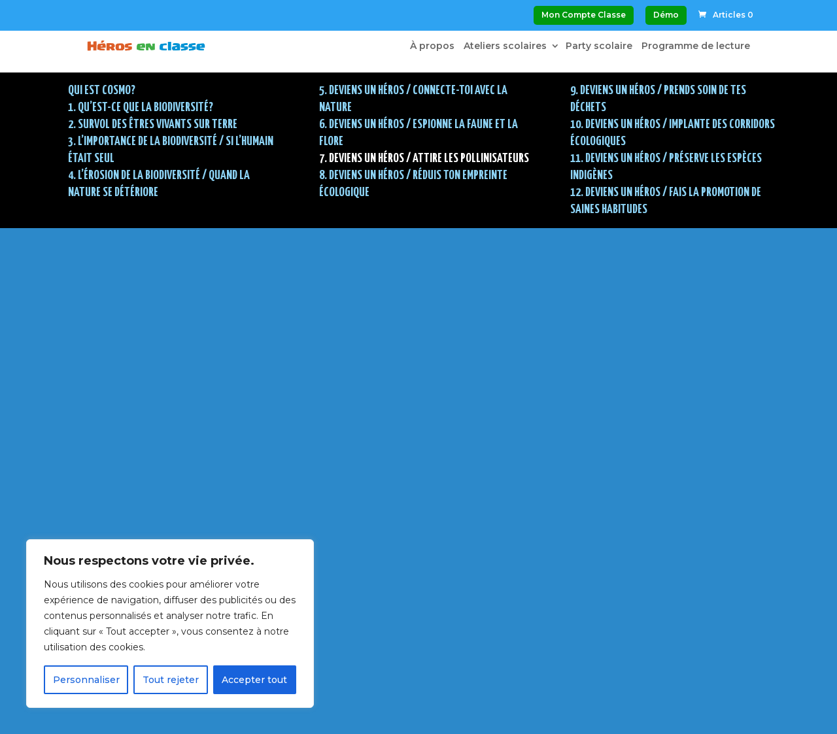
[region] (170, 623)
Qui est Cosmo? (101, 90)
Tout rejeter (171, 680)
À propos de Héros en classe (406, 629)
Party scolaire (599, 46)
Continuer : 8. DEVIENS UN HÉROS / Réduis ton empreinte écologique (419, 440)
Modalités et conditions (390, 656)
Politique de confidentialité (402, 683)
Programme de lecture (695, 46)
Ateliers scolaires (505, 46)
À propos (432, 46)
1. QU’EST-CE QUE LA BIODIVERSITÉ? (140, 107)
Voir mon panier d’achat (393, 560)
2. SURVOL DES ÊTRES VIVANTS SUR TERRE (152, 124)
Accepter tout (254, 680)
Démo (666, 15)
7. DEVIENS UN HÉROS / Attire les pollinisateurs (424, 158)
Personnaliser (86, 680)
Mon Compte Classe (583, 15)
